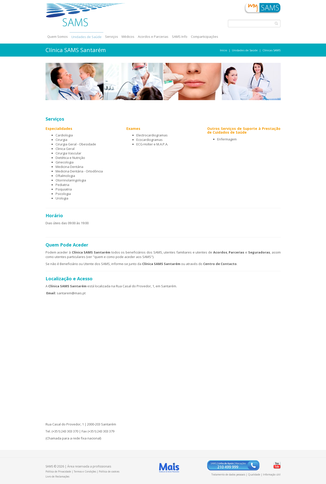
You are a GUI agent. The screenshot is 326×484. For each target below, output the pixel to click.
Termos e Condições (85, 471)
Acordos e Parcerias (153, 36)
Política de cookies (109, 471)
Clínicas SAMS (271, 50)
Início (223, 50)
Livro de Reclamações (57, 476)
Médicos (128, 36)
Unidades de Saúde (86, 37)
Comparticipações (204, 36)
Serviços (111, 36)
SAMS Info (179, 36)
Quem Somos (57, 36)
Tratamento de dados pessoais (228, 474)
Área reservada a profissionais (89, 466)
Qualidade (254, 474)
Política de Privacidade (58, 471)
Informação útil (271, 474)
